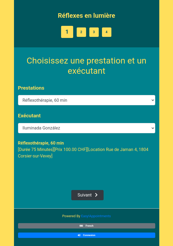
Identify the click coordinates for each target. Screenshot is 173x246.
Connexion (87, 235)
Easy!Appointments (96, 216)
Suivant (87, 195)
